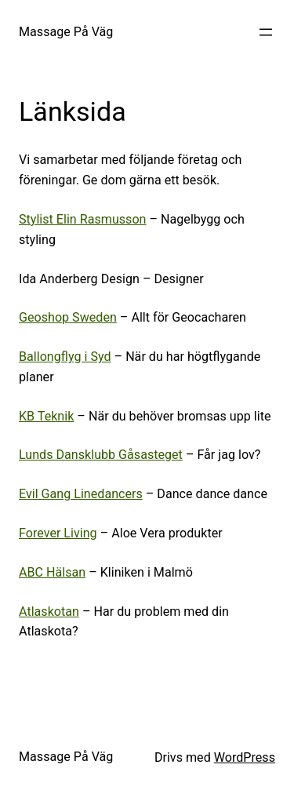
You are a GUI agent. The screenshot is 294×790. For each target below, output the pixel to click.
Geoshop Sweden (68, 317)
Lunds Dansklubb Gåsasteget (101, 454)
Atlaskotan (49, 611)
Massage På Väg (66, 31)
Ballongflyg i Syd (65, 356)
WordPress (244, 757)
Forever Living (58, 533)
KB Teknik (46, 416)
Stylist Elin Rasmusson (82, 219)
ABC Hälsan (52, 572)
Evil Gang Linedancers (81, 493)
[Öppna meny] (265, 32)
